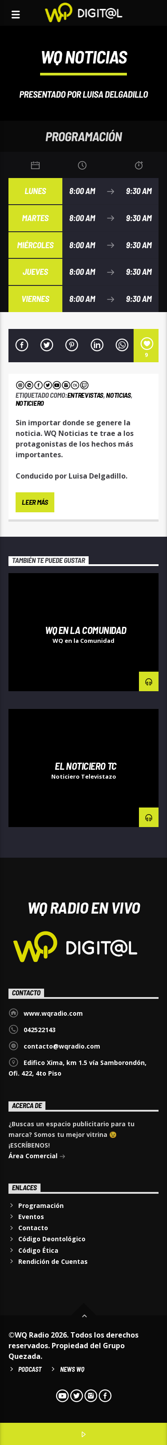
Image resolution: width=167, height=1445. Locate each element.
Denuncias (29, 582)
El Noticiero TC (85, 766)
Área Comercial (36, 1157)
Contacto (33, 1227)
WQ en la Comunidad (85, 630)
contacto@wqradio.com (62, 1046)
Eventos (31, 1216)
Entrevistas (85, 395)
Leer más (35, 502)
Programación (41, 1205)
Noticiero (30, 403)
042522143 (40, 1029)
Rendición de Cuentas (53, 1261)
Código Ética (38, 1250)
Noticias (118, 395)
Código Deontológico (52, 1239)
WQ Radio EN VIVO (83, 907)
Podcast (29, 1369)
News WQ (72, 1369)
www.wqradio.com (53, 1013)
